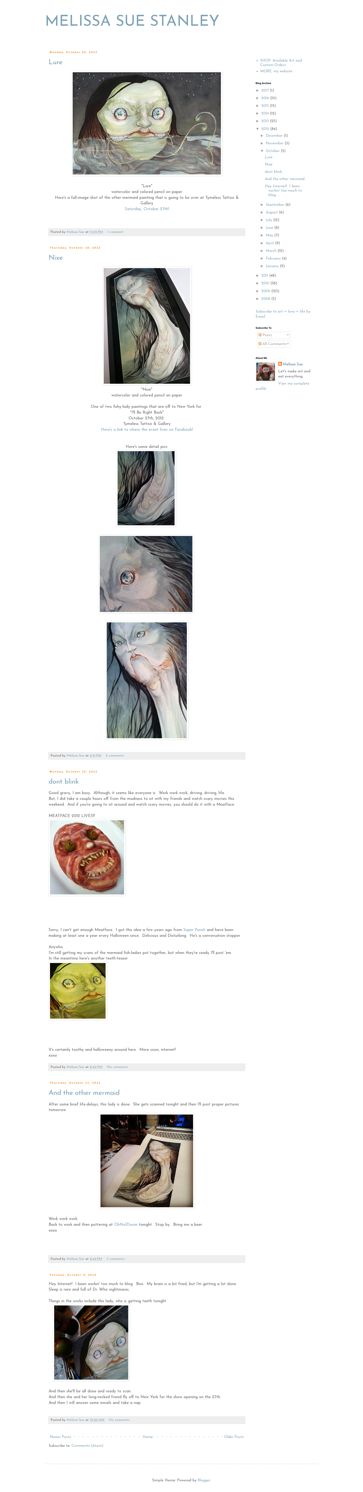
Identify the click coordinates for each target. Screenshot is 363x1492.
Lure (56, 62)
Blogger (204, 1480)
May (270, 235)
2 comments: (115, 755)
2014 (265, 113)
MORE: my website (276, 71)
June (270, 228)
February (274, 258)
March (272, 251)
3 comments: (116, 1259)
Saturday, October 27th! (147, 209)
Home (148, 1437)
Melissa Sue (293, 364)
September (275, 205)
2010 (265, 283)
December (275, 136)
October (273, 151)
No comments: (118, 1067)
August (272, 212)
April (270, 243)
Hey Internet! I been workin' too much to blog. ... (283, 190)
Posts (265, 335)
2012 (265, 129)
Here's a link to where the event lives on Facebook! (147, 430)
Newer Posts (60, 1437)
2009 (266, 291)
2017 (265, 90)
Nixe (56, 258)
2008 (266, 299)
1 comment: (116, 232)
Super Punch (194, 930)
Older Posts (234, 1437)
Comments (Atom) (87, 1446)
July (269, 220)
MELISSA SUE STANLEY (132, 21)
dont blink (64, 782)
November (275, 143)
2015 (265, 106)
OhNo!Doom (126, 1225)
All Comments (272, 344)
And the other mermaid (84, 1093)
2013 (265, 121)
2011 (265, 276)
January (273, 266)
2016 (265, 98)
